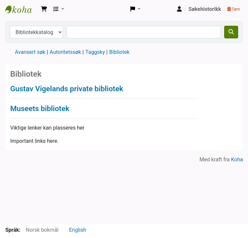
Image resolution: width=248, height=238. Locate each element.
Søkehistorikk (205, 9)
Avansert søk (30, 52)
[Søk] (231, 32)
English (77, 230)
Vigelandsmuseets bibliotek (21, 9)
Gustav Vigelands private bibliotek (66, 88)
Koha (237, 159)
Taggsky (95, 52)
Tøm (233, 9)
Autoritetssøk (65, 52)
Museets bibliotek (39, 108)
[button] (44, 9)
